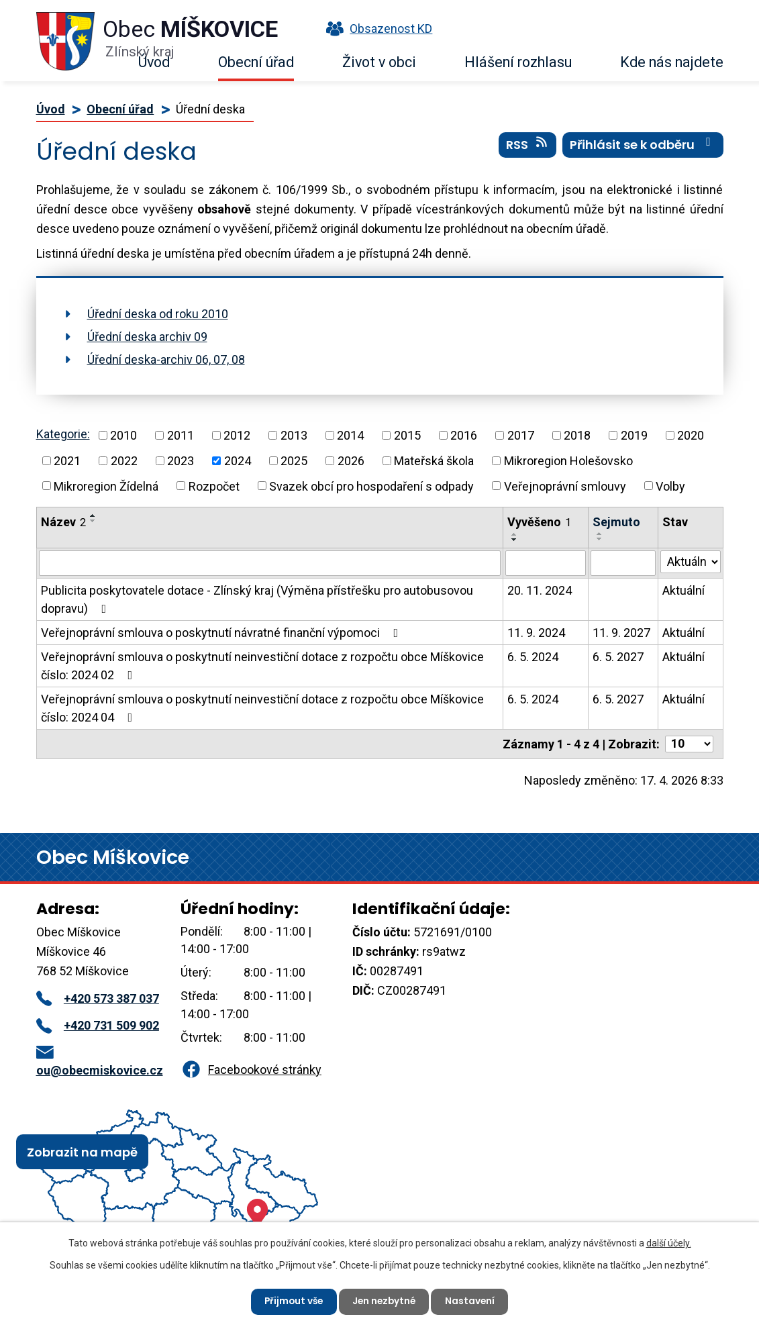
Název (63, 522)
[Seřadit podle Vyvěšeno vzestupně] (514, 534)
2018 (577, 435)
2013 (294, 435)
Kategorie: (63, 434)
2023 (180, 461)
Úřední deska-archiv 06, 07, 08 (166, 359)
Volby (670, 486)
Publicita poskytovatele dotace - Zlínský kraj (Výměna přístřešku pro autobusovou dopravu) (257, 599)
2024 (237, 461)
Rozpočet (214, 486)
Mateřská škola (434, 461)
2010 (123, 435)
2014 (350, 435)
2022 (124, 461)
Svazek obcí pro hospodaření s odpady (371, 486)
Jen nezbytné (385, 1301)
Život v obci (379, 62)
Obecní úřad (256, 62)
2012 (236, 435)
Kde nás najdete (671, 62)
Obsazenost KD (375, 28)
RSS (528, 147)
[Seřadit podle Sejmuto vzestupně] (600, 533)
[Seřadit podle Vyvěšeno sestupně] (514, 539)
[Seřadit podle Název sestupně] (93, 521)
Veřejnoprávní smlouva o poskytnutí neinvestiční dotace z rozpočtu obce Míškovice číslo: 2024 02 (262, 666)
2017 (520, 435)
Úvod (154, 62)
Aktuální (683, 590)
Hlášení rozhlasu (518, 62)
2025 (294, 461)
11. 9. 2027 (621, 633)
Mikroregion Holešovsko (568, 461)
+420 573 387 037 (97, 998)
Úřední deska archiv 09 (147, 337)
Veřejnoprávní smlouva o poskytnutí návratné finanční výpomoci (222, 633)
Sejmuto (616, 522)
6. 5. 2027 (618, 657)
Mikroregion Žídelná (106, 486)
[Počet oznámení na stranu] (689, 744)
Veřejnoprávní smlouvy (565, 486)
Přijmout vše (291, 1301)
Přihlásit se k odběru (643, 147)
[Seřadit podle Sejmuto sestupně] (600, 539)
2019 (634, 435)
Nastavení (473, 1301)
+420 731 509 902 (97, 1025)
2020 (690, 435)
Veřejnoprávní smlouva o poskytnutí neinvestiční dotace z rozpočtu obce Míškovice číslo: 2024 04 (262, 708)
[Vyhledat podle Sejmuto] (623, 563)
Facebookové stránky (251, 1070)
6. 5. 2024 (532, 657)
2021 (67, 461)
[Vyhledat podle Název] (270, 563)
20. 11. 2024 (539, 590)
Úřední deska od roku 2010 (157, 314)
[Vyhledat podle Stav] (690, 561)
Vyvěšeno (539, 522)
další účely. (668, 1242)
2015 (407, 435)
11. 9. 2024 (536, 633)
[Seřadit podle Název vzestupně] (93, 515)
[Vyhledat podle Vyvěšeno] (546, 563)
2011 (180, 435)
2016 (463, 435)
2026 (351, 461)
